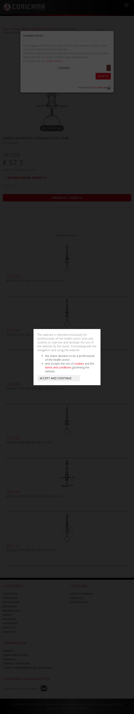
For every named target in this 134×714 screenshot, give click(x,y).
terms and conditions (58, 367)
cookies (79, 363)
